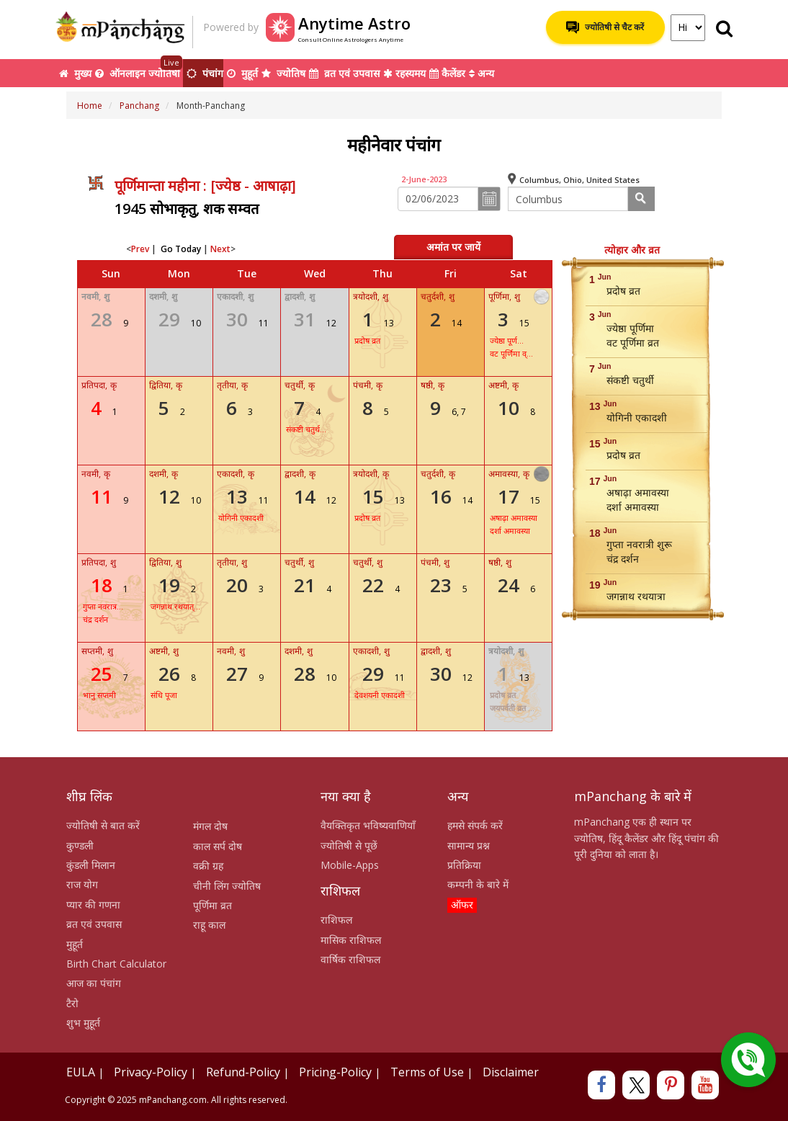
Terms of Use (427, 1072)
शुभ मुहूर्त (83, 1023)
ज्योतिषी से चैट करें (605, 27)
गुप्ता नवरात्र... (103, 606)
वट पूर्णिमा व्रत (632, 342)
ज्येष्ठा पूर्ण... (507, 340)
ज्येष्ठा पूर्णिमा (630, 328)
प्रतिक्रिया (464, 865)
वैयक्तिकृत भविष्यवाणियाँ (368, 825)
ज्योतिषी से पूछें (349, 845)
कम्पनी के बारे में (478, 884)
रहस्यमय (404, 73)
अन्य (481, 73)
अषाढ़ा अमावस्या (513, 517)
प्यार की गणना (93, 904)
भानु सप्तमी (99, 694)
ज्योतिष (283, 73)
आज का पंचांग (93, 983)
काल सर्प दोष (217, 846)
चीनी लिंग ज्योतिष (227, 886)
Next (220, 249)
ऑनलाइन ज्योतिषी (139, 69)
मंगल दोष (210, 826)
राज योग (82, 884)
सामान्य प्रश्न (468, 845)
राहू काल (209, 925)
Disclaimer (511, 1072)
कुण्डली (80, 845)
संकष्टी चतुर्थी (630, 380)
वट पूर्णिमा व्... (511, 353)
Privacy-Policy (150, 1072)
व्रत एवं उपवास (344, 73)
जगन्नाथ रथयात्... (175, 606)
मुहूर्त (242, 73)
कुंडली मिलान (90, 865)
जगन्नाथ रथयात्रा (636, 596)
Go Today (181, 249)
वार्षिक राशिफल (350, 959)
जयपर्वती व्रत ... (512, 707)
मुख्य (75, 73)
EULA (80, 1072)
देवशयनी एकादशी (379, 694)
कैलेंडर (447, 73)
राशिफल (336, 919)
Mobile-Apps (350, 865)
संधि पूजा (164, 694)
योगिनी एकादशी (241, 517)
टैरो (72, 1003)
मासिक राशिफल (351, 940)
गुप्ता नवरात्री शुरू (639, 544)
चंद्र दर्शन (95, 619)
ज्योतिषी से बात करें (103, 825)
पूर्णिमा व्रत (212, 905)
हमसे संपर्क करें (475, 825)
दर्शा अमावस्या (510, 530)
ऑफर (462, 904)
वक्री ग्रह (208, 865)
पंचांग (205, 73)
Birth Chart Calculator (116, 963)
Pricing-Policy (335, 1072)
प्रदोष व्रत (367, 340)
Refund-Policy (243, 1072)
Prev (140, 249)
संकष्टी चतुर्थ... (306, 429)
